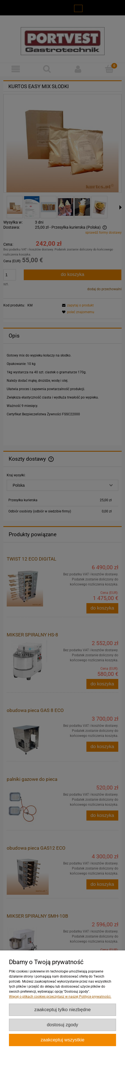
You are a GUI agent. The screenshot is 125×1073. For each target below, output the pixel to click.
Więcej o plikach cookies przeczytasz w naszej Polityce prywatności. (60, 997)
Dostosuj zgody (62, 1024)
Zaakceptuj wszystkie (62, 1039)
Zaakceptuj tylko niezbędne (62, 1009)
